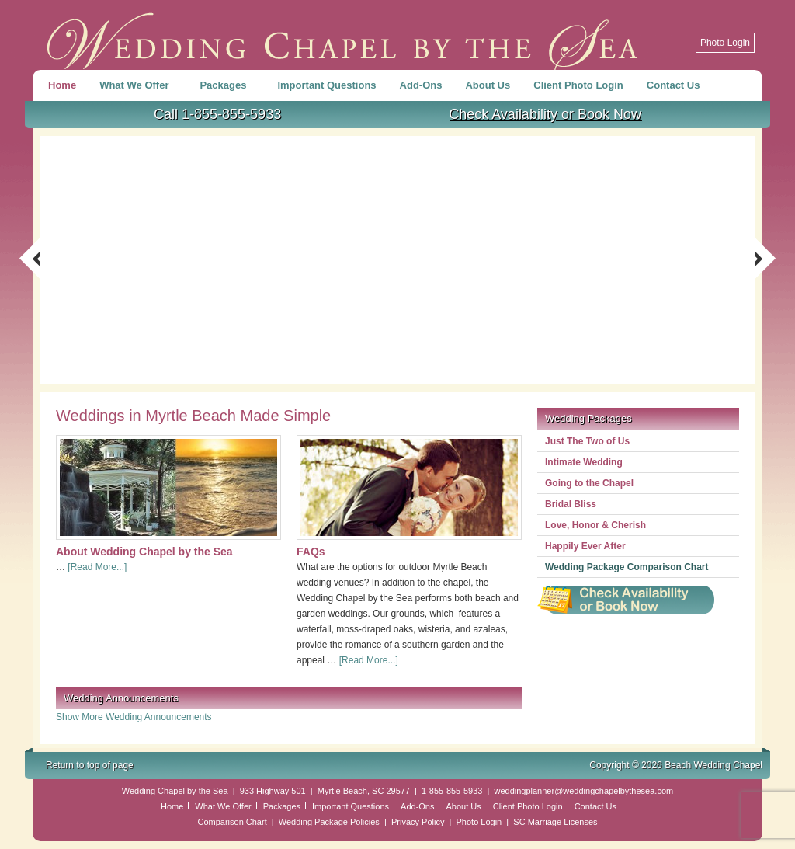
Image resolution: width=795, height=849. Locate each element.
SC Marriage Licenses (555, 821)
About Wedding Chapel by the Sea (144, 551)
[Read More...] (97, 567)
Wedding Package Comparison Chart (627, 567)
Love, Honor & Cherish (595, 525)
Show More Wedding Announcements (134, 717)
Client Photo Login (578, 85)
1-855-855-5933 (452, 790)
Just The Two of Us (587, 441)
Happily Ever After (585, 546)
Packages (225, 87)
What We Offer (136, 87)
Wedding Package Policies (329, 821)
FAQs (311, 551)
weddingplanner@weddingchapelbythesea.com (583, 790)
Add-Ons (421, 85)
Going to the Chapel (589, 483)
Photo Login (725, 42)
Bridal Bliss (570, 504)
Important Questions (326, 85)
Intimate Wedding (584, 462)
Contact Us (673, 85)
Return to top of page (90, 765)
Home (62, 85)
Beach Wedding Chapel (343, 35)
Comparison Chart (231, 821)
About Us (487, 85)
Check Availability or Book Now (545, 114)
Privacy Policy (417, 821)
